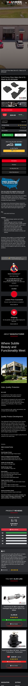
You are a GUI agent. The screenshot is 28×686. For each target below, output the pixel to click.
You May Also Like (14, 168)
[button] (25, 90)
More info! (24, 121)
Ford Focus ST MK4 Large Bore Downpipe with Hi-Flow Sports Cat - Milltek (14, 608)
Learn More (18, 144)
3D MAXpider (23, 127)
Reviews (14, 164)
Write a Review (14, 529)
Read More (14, 304)
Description (14, 160)
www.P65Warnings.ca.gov (18, 259)
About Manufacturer (14, 172)
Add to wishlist (20, 135)
